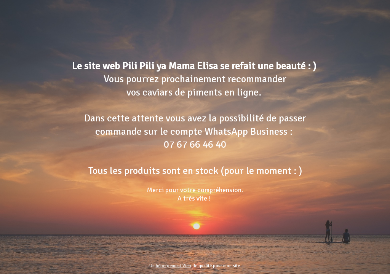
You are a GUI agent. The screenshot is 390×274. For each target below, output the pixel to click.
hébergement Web (173, 266)
